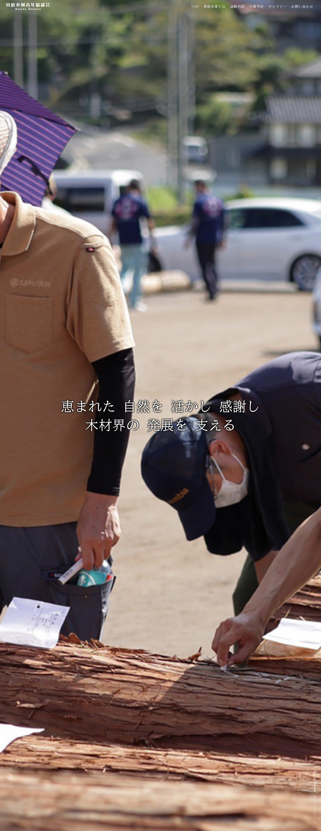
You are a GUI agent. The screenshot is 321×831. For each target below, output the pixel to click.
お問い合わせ (302, 6)
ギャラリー (277, 6)
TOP (195, 6)
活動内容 (237, 6)
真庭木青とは (215, 6)
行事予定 (256, 6)
